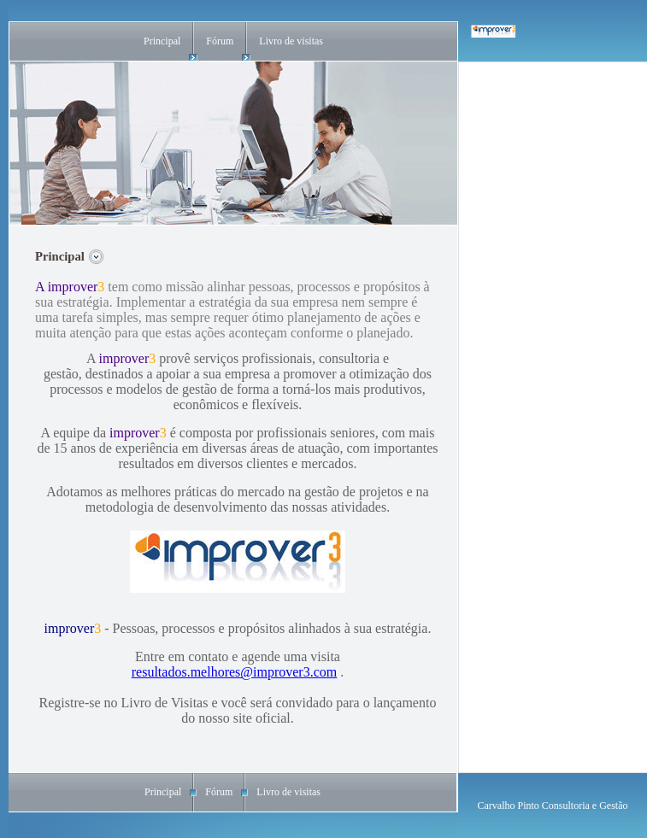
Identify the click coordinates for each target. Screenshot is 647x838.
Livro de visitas (291, 41)
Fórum (219, 41)
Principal (162, 41)
